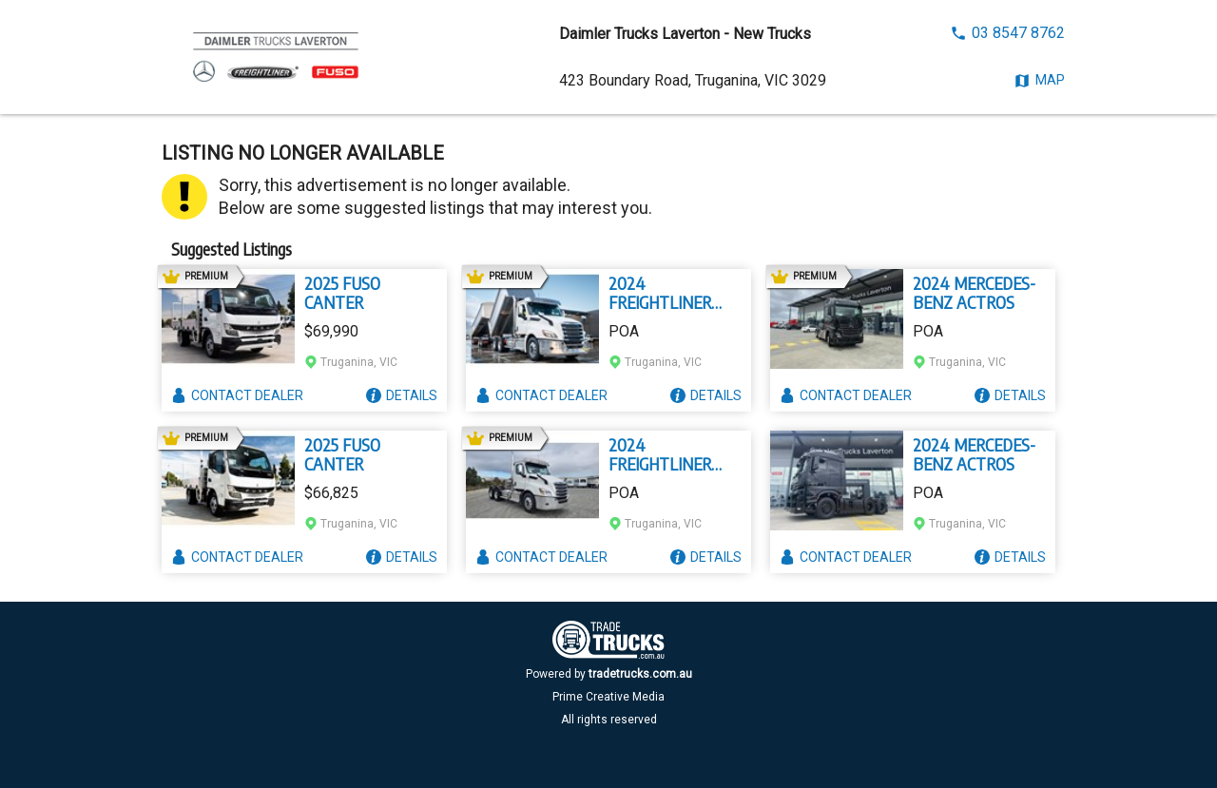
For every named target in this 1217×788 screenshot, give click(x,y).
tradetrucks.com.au (640, 674)
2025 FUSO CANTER (342, 293)
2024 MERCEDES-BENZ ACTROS (974, 293)
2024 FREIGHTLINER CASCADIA (659, 293)
